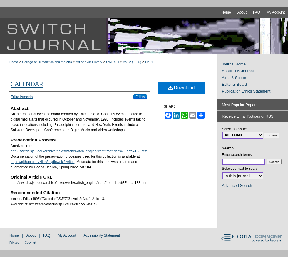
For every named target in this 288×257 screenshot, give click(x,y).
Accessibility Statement (102, 235)
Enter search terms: (237, 155)
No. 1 (149, 62)
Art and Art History (89, 62)
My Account (67, 235)
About (31, 235)
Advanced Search (237, 185)
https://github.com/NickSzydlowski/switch (42, 162)
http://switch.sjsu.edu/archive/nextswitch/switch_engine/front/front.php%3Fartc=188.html (79, 151)
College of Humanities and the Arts (47, 62)
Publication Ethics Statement (246, 91)
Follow (140, 96)
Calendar (27, 83)
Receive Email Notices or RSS (248, 116)
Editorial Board (234, 84)
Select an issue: (234, 129)
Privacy (14, 242)
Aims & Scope (234, 77)
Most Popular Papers (239, 105)
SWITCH (112, 62)
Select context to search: (241, 169)
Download (181, 87)
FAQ (46, 235)
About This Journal (238, 71)
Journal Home (234, 64)
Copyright (31, 242)
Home (13, 62)
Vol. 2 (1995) (132, 62)
